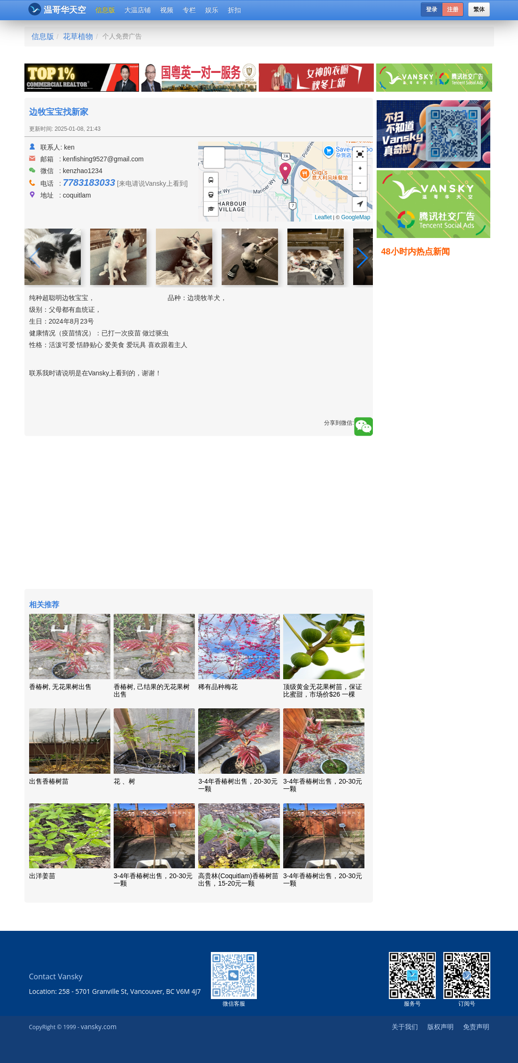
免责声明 (476, 1026)
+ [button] (360, 169)
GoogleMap (355, 217)
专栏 (189, 10)
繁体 (479, 9)
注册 (452, 9)
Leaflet (323, 217)
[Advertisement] (198, 513)
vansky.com (98, 1026)
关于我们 (405, 1026)
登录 (431, 9)
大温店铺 (137, 10)
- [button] (360, 183)
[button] (360, 154)
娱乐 (211, 10)
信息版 (105, 10)
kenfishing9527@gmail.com (103, 159)
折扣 (234, 10)
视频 (166, 10)
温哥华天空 (57, 9)
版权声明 (440, 1026)
